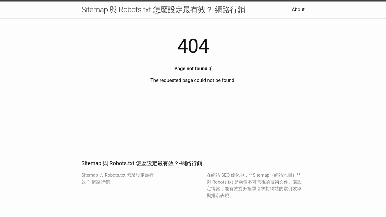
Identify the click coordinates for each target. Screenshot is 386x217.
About (298, 9)
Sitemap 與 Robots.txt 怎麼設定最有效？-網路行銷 (163, 9)
